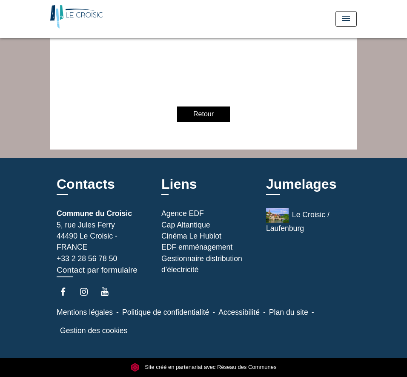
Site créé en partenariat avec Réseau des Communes (204, 367)
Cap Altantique (185, 225)
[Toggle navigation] (346, 19)
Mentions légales (85, 312)
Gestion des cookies (93, 330)
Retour (203, 114)
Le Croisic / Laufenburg (298, 220)
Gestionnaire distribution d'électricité (201, 264)
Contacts (86, 184)
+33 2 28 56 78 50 (87, 258)
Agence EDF (182, 213)
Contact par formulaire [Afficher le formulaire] (97, 269)
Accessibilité (239, 312)
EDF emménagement (196, 247)
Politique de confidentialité (165, 312)
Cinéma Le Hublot (191, 236)
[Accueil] (103, 19)
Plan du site (288, 312)
